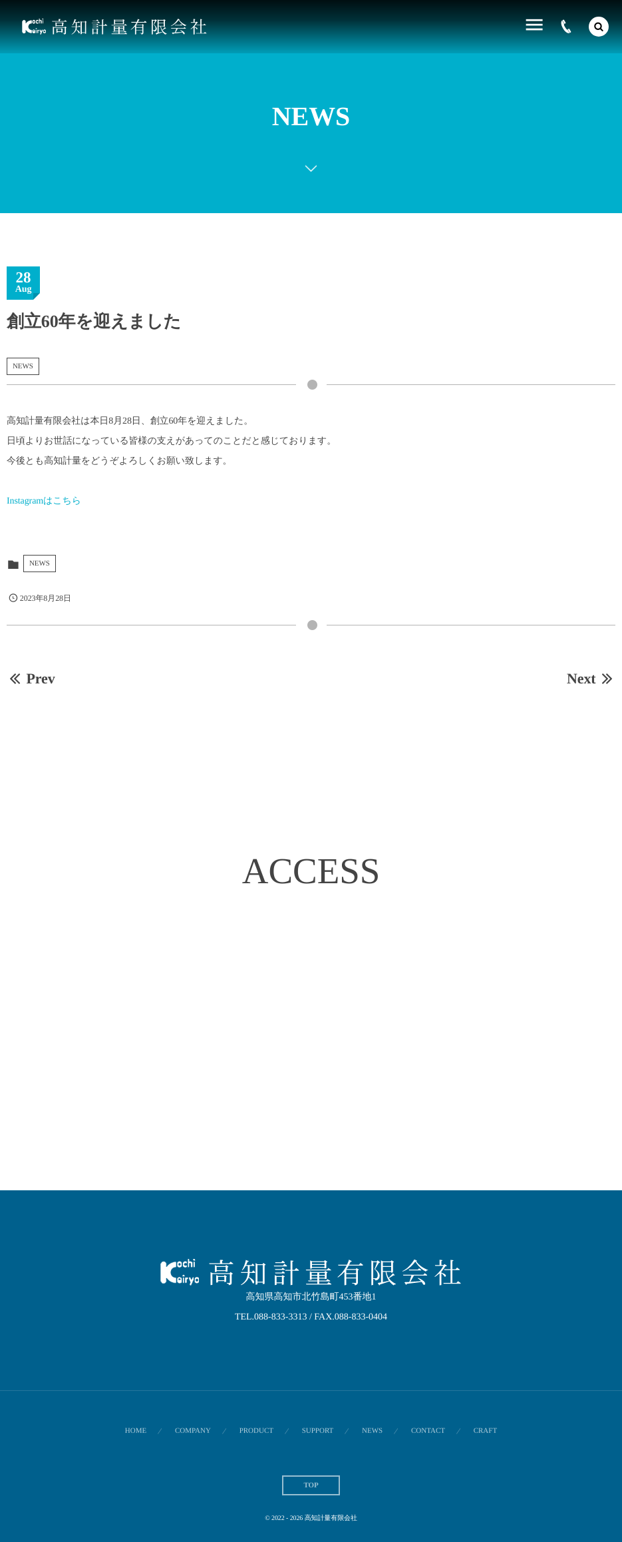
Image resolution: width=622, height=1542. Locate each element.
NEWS (23, 366)
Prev (31, 678)
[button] (599, 27)
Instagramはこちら (44, 501)
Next (591, 678)
